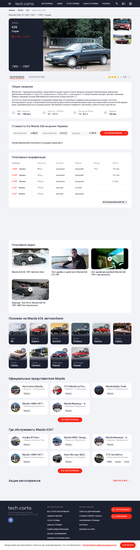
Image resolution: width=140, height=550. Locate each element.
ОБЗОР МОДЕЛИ (17, 77)
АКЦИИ (59, 4)
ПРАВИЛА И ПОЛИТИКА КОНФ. (58, 538)
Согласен (127, 545)
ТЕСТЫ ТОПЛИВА (73, 4)
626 (27, 10)
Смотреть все (120, 481)
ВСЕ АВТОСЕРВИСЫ (70, 471)
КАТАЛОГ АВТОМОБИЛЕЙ (56, 534)
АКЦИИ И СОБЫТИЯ (54, 516)
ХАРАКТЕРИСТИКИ (36, 77)
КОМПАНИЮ (121, 516)
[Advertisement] (69, 222)
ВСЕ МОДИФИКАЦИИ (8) (113, 202)
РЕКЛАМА (106, 4)
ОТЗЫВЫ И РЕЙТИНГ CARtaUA (90, 516)
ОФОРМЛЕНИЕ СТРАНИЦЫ (89, 520)
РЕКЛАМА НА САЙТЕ (87, 529)
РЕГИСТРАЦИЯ (122, 510)
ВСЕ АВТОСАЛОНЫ (70, 420)
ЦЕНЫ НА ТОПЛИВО (91, 4)
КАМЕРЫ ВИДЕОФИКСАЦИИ (57, 529)
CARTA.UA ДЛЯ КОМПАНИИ (89, 511)
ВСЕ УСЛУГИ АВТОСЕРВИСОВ (58, 511)
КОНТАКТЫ (83, 525)
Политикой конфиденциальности (100, 545)
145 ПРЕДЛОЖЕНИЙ (113, 133)
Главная (12, 10)
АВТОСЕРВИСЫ (47, 4)
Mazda (20, 10)
